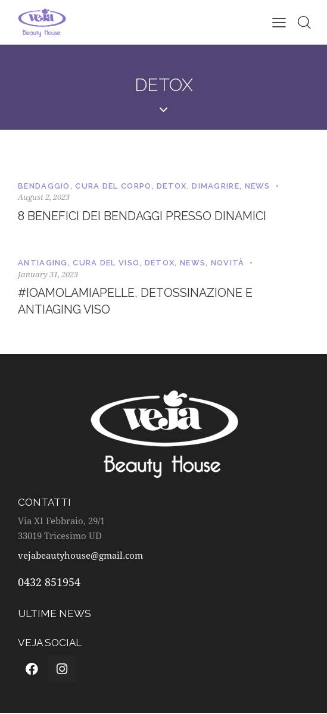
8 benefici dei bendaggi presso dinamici (143, 216)
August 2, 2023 (44, 197)
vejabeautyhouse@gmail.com (80, 556)
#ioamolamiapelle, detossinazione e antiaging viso (138, 302)
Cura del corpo (113, 185)
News (257, 185)
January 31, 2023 (48, 274)
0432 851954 (49, 583)
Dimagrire (215, 185)
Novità (228, 263)
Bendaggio (44, 185)
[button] (279, 21)
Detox (172, 185)
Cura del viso (106, 263)
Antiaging (43, 263)
